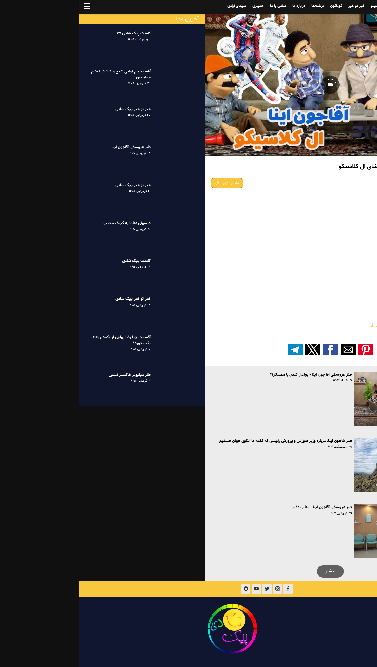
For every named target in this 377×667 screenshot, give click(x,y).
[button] (286, 349)
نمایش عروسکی (148, 183)
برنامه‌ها (238, 6)
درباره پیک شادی (334, 608)
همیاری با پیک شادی (331, 619)
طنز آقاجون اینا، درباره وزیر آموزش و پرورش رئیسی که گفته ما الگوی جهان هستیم (206, 441)
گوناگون (257, 6)
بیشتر (251, 571)
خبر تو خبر (277, 6)
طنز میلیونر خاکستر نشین (50, 375)
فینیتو (297, 6)
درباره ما (219, 6)
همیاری (179, 6)
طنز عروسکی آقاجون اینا (52, 147)
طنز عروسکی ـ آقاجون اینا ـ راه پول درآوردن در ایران (330, 325)
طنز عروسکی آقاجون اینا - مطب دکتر (243, 507)
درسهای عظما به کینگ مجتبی (48, 223)
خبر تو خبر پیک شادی (54, 109)
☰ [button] (7, 7)
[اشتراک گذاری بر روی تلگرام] (216, 349)
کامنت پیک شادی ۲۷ (54, 33)
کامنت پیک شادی (57, 261)
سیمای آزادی (157, 6)
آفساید (337, 6)
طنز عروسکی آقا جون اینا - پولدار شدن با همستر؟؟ (232, 374)
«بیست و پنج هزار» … (353, 331)
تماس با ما (199, 6)
